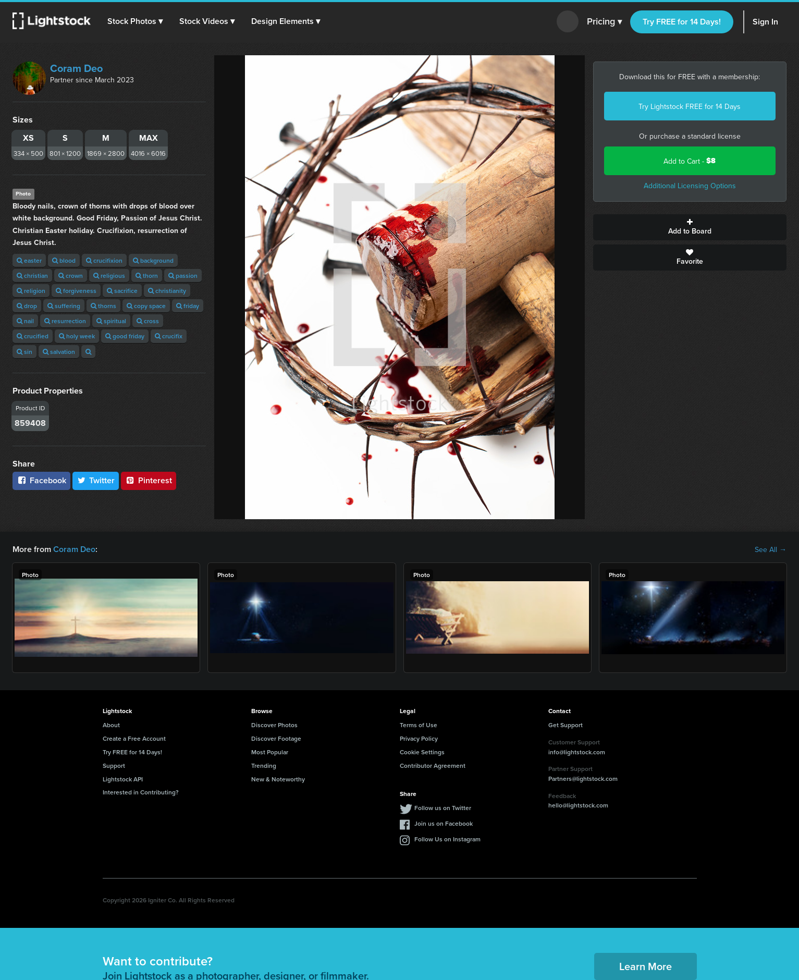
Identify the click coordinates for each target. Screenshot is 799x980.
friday (187, 305)
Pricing (604, 21)
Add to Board (690, 227)
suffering (63, 305)
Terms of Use (418, 724)
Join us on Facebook (443, 823)
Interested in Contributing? (141, 792)
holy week (77, 336)
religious (109, 275)
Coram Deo (76, 68)
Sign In (765, 22)
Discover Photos (274, 724)
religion (31, 290)
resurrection (65, 320)
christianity (167, 290)
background (153, 260)
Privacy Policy (419, 738)
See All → (770, 549)
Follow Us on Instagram (447, 839)
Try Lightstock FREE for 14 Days (689, 106)
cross (148, 320)
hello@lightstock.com (578, 805)
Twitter (96, 480)
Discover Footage (276, 738)
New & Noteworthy (278, 779)
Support (114, 765)
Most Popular (269, 752)
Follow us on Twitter (442, 807)
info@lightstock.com (576, 752)
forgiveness (76, 290)
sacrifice (122, 290)
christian (32, 275)
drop (27, 305)
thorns (103, 305)
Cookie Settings (422, 752)
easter (29, 260)
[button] (135, 21)
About (111, 724)
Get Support (565, 724)
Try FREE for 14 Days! (682, 22)
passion (183, 275)
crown (70, 275)
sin (24, 351)
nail (25, 320)
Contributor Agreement (432, 765)
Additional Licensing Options (690, 185)
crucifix (168, 336)
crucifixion (104, 260)
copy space (146, 305)
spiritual (111, 320)
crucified (32, 336)
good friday (124, 336)
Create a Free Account (134, 738)
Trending (263, 765)
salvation (59, 351)
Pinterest (148, 480)
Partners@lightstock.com (583, 778)
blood (64, 260)
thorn (147, 275)
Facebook (41, 480)
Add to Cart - (689, 160)
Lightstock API (123, 779)
